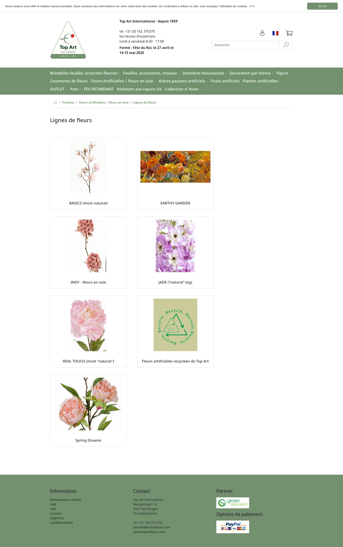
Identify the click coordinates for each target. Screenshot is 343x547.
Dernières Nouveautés (205, 72)
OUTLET (59, 88)
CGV (53, 509)
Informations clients (65, 499)
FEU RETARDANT (99, 88)
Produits (68, 102)
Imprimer (57, 518)
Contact (56, 513)
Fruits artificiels (225, 80)
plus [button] (252, 6)
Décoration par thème (252, 72)
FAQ (53, 504)
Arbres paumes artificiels (184, 80)
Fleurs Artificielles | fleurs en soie (124, 80)
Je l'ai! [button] (322, 6)
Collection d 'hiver (183, 88)
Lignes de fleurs (144, 102)
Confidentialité (61, 522)
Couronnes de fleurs (69, 80)
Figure (282, 72)
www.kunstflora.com (149, 532)
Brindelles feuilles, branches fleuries (85, 72)
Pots (76, 88)
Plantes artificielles (262, 80)
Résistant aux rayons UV (139, 88)
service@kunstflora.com (151, 527)
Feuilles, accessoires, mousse (152, 72)
